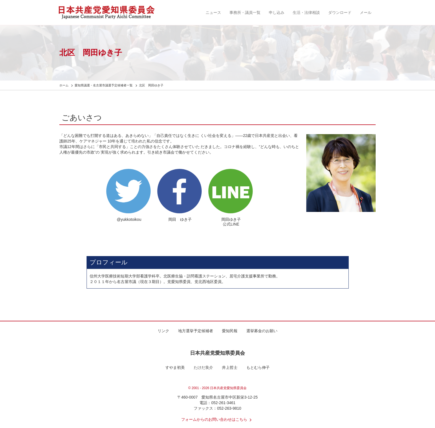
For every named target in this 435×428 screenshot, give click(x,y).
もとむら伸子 (258, 367)
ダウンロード (339, 12)
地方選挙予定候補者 (195, 331)
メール (365, 12)
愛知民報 (229, 331)
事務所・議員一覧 (245, 12)
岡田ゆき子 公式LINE (231, 221)
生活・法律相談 (306, 12)
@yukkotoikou (129, 219)
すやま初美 (175, 367)
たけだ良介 (203, 367)
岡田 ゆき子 (180, 219)
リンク (163, 331)
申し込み (276, 12)
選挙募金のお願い (261, 331)
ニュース (213, 12)
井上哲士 (229, 367)
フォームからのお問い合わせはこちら (217, 419)
